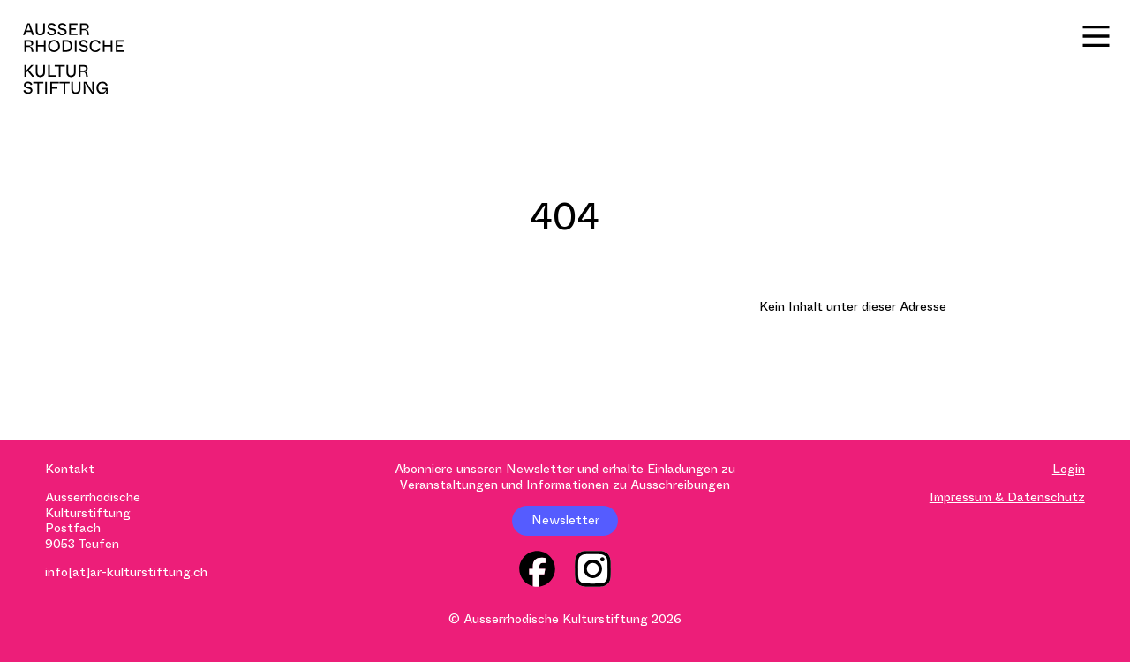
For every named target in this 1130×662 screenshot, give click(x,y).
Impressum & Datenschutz (1007, 497)
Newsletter (565, 520)
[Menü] (1096, 36)
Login (1068, 469)
